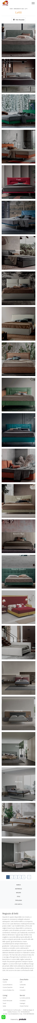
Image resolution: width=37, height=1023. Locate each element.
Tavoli (4, 1003)
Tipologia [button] (18, 900)
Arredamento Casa (19, 8)
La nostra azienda (25, 998)
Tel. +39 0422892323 (24, 1012)
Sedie (4, 1006)
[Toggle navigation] (33, 3)
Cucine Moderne (7, 985)
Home (11, 8)
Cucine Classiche (7, 987)
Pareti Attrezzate (7, 1000)
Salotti (4, 998)
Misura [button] (18, 892)
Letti (26, 8)
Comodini (22, 990)
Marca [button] (18, 885)
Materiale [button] (18, 889)
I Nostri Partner (24, 1006)
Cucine (5, 982)
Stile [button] (18, 896)
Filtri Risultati (18, 20)
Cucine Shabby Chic (8, 990)
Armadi (22, 987)
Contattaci (23, 1000)
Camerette (23, 985)
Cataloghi (22, 1003)
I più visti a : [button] (18, 904)
